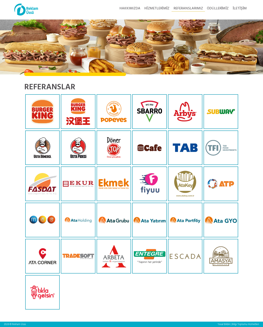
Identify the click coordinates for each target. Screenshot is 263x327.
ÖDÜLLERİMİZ (218, 8)
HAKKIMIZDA (129, 8)
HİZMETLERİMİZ (157, 8)
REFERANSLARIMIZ (188, 8)
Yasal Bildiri (224, 324)
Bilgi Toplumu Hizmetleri (245, 324)
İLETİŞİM (240, 8)
